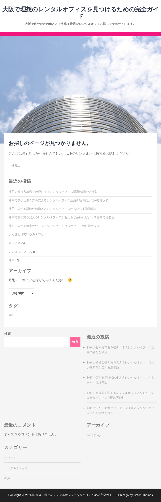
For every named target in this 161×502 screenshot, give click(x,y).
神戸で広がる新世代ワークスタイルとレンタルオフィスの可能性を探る (56, 226)
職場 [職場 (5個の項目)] (11, 315)
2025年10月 (94, 435)
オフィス (14, 243)
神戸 (11, 260)
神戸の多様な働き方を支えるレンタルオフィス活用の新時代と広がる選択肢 (58, 200)
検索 (7, 333)
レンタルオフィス (20, 252)
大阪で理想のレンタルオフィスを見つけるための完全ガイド (80, 13)
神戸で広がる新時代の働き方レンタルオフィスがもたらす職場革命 (53, 209)
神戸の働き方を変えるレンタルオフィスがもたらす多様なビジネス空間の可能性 (61, 217)
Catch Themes (143, 495)
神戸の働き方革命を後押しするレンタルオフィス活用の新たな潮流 (53, 192)
